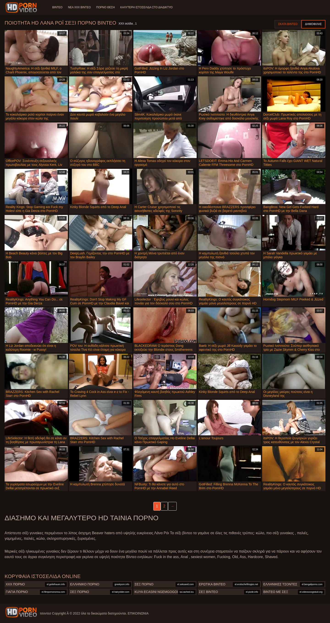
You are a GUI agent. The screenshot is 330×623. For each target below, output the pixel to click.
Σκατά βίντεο (287, 24)
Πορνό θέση (105, 7)
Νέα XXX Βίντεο (79, 7)
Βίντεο (57, 7)
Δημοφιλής (313, 24)
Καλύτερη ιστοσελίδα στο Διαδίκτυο (146, 7)
